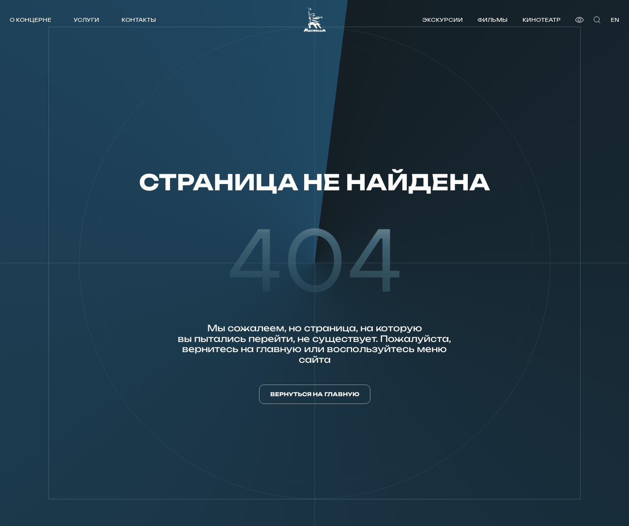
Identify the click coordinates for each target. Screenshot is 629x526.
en (615, 19)
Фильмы (492, 19)
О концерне (30, 19)
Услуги (86, 19)
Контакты (139, 19)
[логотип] (315, 19)
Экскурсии (442, 19)
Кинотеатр (541, 19)
